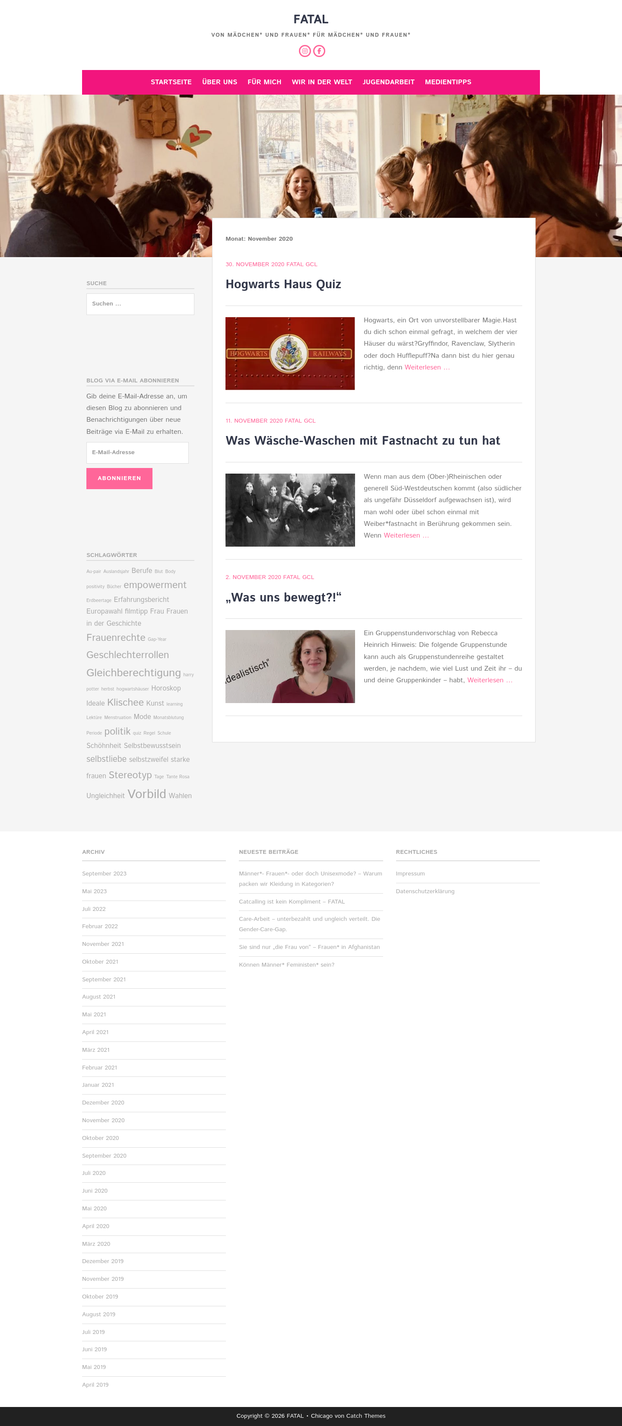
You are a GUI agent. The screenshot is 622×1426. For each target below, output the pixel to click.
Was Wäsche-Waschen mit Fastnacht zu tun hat (362, 441)
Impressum (410, 873)
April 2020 (95, 1226)
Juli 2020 (94, 1173)
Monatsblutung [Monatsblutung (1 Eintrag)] (168, 717)
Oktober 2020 (100, 1138)
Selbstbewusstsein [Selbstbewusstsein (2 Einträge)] (152, 746)
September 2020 (104, 1156)
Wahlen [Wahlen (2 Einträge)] (180, 796)
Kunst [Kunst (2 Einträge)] (155, 704)
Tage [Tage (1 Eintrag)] (159, 776)
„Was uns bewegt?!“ (283, 598)
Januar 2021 (98, 1085)
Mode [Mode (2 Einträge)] (142, 717)
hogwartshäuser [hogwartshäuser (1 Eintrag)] (133, 689)
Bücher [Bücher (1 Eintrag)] (114, 586)
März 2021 (95, 1050)
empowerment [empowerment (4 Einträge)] (155, 585)
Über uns (219, 82)
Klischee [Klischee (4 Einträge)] (125, 703)
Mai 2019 (94, 1367)
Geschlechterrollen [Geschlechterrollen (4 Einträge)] (127, 655)
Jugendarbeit (388, 82)
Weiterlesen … (427, 367)
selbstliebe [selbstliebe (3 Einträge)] (106, 759)
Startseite (171, 82)
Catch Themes (366, 1416)
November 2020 (103, 1120)
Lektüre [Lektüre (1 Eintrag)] (94, 717)
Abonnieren (119, 478)
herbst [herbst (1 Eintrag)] (107, 689)
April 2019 (95, 1385)
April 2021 (95, 1032)
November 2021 (103, 944)
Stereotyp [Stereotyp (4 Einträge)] (130, 775)
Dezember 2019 (103, 1261)
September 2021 (104, 979)
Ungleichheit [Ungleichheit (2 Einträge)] (105, 796)
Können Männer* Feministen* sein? (286, 965)
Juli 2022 (94, 909)
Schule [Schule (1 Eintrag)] (164, 733)
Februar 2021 (99, 1067)
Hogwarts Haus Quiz (283, 284)
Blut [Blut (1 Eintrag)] (159, 571)
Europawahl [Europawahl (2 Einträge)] (104, 612)
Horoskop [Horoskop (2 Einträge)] (166, 689)
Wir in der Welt (322, 82)
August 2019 (98, 1314)
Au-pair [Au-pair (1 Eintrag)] (93, 571)
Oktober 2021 (100, 962)
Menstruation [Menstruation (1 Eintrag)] (117, 717)
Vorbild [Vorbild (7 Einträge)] (146, 794)
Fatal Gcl (301, 264)
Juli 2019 (93, 1332)
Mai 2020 (94, 1208)
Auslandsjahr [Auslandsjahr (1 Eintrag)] (116, 571)
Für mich (264, 82)
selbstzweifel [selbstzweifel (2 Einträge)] (148, 760)
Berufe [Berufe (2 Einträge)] (142, 571)
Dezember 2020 (103, 1102)
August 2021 (98, 997)
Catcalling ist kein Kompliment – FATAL (292, 902)
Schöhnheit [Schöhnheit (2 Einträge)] (103, 746)
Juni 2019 (94, 1349)
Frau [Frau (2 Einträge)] (157, 612)
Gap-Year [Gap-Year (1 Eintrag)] (157, 639)
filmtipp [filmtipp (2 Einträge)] (136, 612)
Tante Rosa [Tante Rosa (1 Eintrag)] (178, 776)
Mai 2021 (94, 1014)
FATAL (310, 20)
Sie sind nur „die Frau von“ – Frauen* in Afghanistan (309, 947)
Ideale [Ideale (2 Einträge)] (95, 704)
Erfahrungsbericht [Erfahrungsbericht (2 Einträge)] (141, 600)
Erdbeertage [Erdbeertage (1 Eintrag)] (98, 600)
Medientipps (448, 82)
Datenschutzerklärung (425, 891)
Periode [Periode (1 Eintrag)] (94, 733)
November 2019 (103, 1279)
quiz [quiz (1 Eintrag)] (137, 733)
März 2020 (96, 1244)
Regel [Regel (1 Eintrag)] (149, 733)
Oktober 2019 (100, 1296)
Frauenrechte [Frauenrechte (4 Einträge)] (116, 638)
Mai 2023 (94, 891)
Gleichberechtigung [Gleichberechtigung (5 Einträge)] (133, 673)
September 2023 (104, 873)
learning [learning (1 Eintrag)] (175, 704)
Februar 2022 (100, 926)
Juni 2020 (95, 1191)
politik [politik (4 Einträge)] (118, 732)
